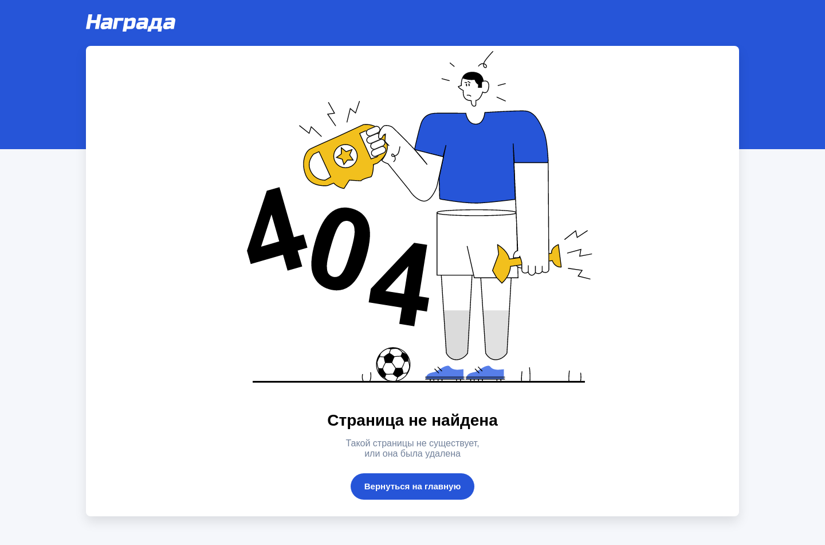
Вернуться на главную (412, 486)
